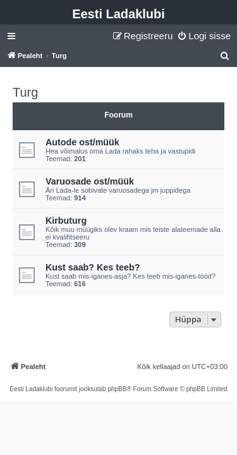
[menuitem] (204, 36)
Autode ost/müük (82, 142)
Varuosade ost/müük (90, 181)
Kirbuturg (66, 220)
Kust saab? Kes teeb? (93, 267)
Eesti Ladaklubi (118, 14)
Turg (25, 92)
